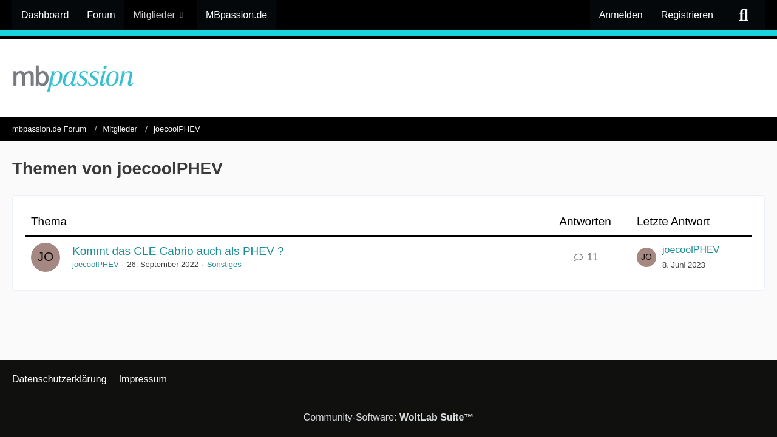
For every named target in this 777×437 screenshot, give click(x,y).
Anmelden (621, 15)
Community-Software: (389, 417)
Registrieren (687, 15)
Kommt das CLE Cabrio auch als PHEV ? (178, 251)
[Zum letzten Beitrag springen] (646, 257)
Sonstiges (224, 264)
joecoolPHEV (95, 264)
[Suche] (743, 15)
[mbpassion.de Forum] (388, 78)
